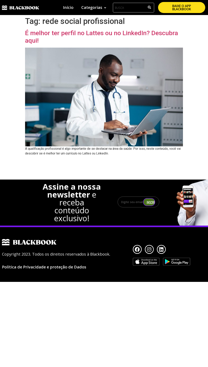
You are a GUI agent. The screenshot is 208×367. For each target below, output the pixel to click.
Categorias (94, 7)
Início (68, 7)
